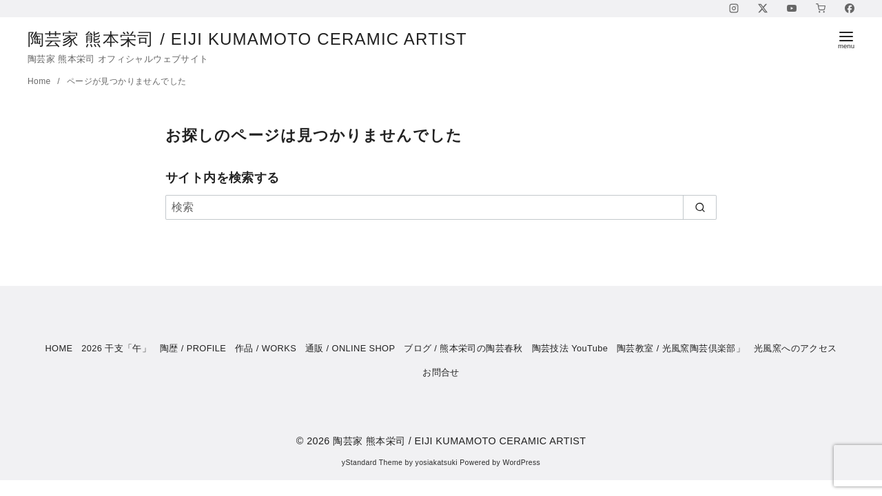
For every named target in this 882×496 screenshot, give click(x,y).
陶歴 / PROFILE (193, 348)
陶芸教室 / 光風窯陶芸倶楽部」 (681, 348)
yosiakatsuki (437, 462)
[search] (700, 207)
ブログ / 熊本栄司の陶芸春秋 (463, 348)
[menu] (846, 39)
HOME (58, 348)
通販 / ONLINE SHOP (350, 348)
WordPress (521, 462)
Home (40, 81)
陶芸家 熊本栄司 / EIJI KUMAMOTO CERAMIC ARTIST (259, 39)
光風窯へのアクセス (795, 348)
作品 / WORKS (265, 348)
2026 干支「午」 (116, 348)
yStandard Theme (372, 462)
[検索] (441, 207)
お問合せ (441, 372)
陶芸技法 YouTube (570, 348)
